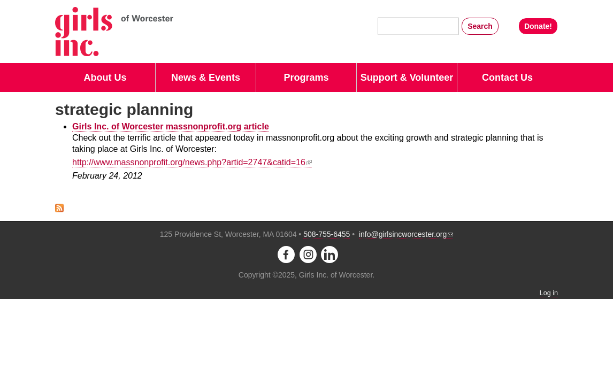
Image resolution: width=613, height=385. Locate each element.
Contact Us (507, 77)
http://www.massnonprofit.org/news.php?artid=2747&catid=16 (192, 162)
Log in (549, 293)
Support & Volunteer (407, 77)
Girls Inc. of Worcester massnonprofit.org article (170, 126)
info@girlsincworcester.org (406, 234)
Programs (305, 77)
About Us (105, 77)
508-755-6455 (326, 234)
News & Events (205, 77)
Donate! (538, 26)
